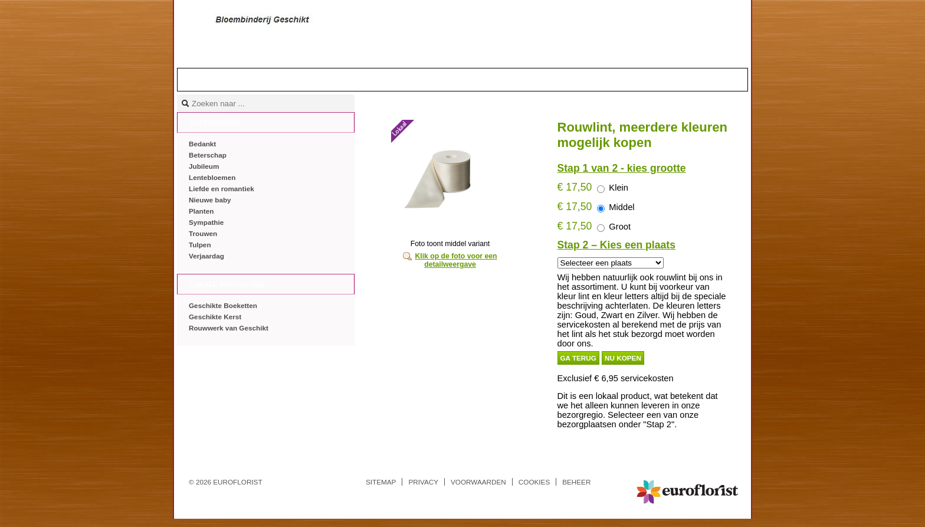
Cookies (534, 482)
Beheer (576, 482)
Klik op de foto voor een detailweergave (456, 260)
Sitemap (381, 482)
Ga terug (578, 358)
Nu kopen (623, 358)
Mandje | (700, 79)
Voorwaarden (478, 482)
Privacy (423, 482)
